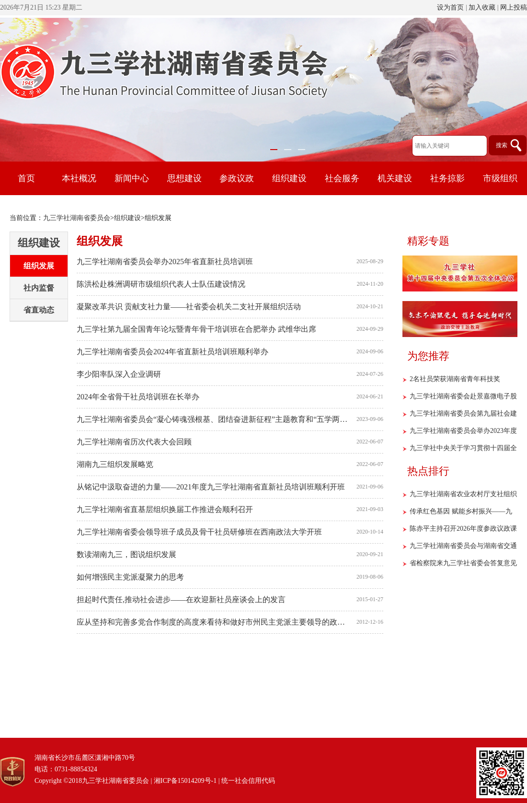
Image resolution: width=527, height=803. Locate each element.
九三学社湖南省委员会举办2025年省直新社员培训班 (165, 261)
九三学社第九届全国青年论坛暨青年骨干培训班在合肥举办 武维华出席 (196, 329)
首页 (26, 178)
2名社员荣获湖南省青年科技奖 (455, 379)
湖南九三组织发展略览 (115, 464)
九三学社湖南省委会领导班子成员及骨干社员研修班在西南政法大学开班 (199, 532)
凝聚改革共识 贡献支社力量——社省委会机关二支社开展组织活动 (189, 307)
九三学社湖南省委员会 (76, 217)
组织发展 (38, 266)
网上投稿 (513, 7)
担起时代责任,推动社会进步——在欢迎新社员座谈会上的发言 (181, 599)
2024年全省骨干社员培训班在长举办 (138, 397)
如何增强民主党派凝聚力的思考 (130, 577)
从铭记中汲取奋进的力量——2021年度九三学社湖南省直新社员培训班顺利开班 (211, 487)
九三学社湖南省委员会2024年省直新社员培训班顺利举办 (172, 352)
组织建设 (127, 217)
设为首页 (450, 7)
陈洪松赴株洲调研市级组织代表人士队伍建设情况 (161, 284)
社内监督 (38, 288)
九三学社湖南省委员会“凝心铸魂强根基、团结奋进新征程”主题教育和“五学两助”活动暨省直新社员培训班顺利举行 (214, 419)
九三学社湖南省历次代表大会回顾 (134, 442)
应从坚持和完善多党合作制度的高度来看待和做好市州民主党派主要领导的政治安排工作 (214, 622)
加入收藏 (482, 7)
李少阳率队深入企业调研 (119, 374)
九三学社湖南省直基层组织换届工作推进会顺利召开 (165, 509)
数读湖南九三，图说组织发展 (126, 554)
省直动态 (38, 310)
